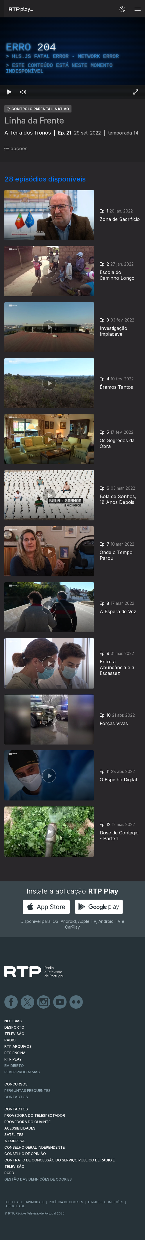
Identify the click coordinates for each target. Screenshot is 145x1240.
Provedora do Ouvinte (27, 1122)
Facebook (11, 1002)
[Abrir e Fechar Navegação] (137, 9)
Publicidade (14, 1206)
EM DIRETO (14, 1065)
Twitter (28, 1002)
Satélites (14, 1134)
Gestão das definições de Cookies (38, 1179)
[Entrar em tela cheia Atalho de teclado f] (136, 92)
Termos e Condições (105, 1202)
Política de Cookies (66, 1202)
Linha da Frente (34, 121)
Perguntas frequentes (27, 1090)
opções (15, 148)
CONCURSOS (16, 1084)
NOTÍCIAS (13, 1021)
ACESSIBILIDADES (19, 1128)
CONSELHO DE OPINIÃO (25, 1154)
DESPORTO (14, 1027)
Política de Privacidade (24, 1202)
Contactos (16, 1097)
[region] (72, 58)
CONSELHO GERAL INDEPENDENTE (34, 1147)
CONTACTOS (16, 1109)
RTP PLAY (13, 1059)
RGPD (9, 1173)
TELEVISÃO (14, 1034)
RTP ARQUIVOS (18, 1046)
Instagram (44, 1002)
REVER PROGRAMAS (22, 1072)
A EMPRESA (14, 1141)
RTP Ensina (15, 1053)
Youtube (60, 1002)
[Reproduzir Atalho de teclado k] (9, 92)
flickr (76, 1002)
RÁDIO (10, 1040)
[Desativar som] (23, 92)
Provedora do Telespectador (34, 1115)
